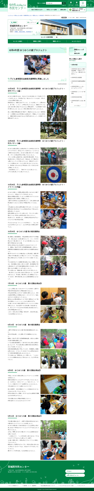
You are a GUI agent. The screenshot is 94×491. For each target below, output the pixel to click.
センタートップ (32, 22)
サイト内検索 (42, 3)
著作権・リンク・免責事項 (30, 485)
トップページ (10, 15)
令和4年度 (41, 15)
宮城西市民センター (28, 15)
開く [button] (57, 37)
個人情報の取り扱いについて (48, 485)
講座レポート (35, 15)
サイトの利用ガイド (14, 485)
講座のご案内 (37, 41)
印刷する (64, 17)
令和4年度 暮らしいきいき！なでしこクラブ (77, 87)
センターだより (76, 41)
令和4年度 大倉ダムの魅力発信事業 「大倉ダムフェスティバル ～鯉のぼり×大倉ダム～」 (78, 71)
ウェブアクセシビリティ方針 (67, 485)
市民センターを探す (18, 15)
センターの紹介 (17, 41)
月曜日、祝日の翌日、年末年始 (22, 31)
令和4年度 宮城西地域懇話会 (78, 81)
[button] (83, 4)
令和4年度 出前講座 (76, 77)
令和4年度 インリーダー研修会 (78, 92)
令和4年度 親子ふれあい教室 (78, 101)
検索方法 (64, 5)
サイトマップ (82, 485)
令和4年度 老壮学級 (76, 97)
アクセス (69, 471)
